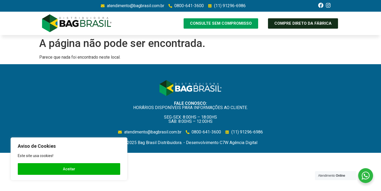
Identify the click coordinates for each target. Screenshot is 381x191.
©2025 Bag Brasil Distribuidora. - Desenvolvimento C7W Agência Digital (190, 142)
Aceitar (69, 169)
